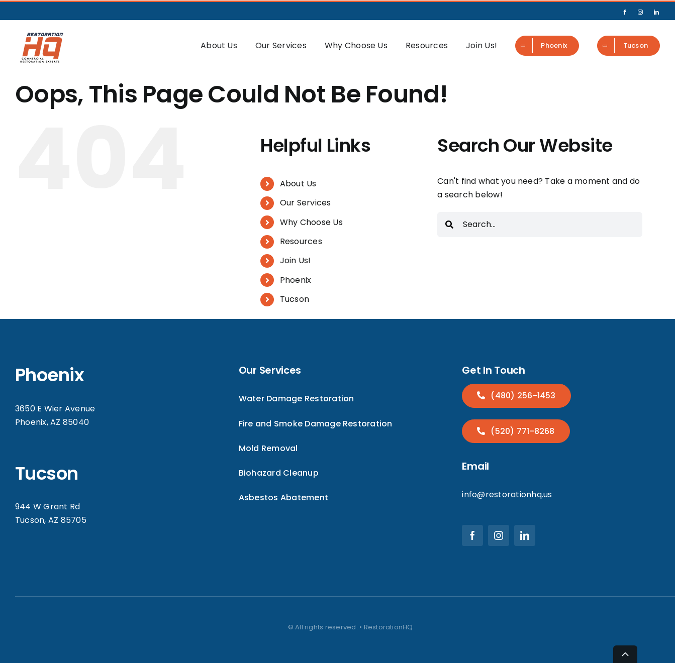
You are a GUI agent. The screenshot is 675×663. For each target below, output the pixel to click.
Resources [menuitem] (427, 45)
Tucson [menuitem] (294, 299)
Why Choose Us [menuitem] (356, 45)
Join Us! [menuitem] (481, 45)
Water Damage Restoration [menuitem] (296, 398)
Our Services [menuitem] (281, 45)
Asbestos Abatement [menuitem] (283, 497)
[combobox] (539, 224)
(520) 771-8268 (522, 431)
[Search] (449, 224)
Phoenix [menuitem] (296, 280)
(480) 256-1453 (522, 395)
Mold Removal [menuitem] (268, 448)
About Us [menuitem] (219, 45)
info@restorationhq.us (507, 494)
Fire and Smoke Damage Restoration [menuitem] (316, 423)
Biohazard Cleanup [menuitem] (279, 473)
